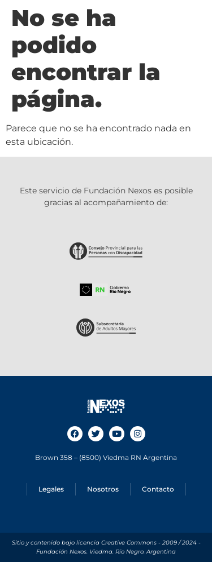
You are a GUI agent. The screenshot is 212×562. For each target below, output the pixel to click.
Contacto (158, 489)
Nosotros (103, 489)
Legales (51, 489)
